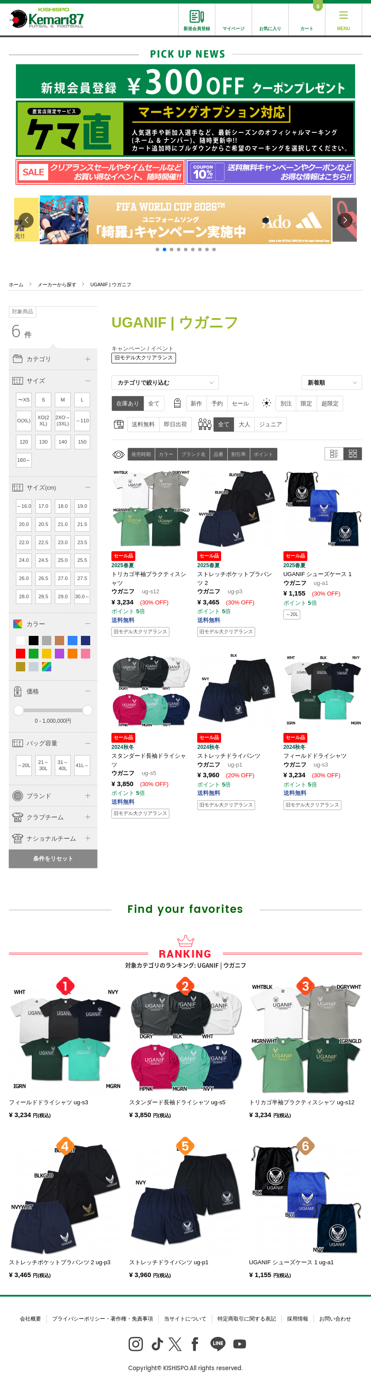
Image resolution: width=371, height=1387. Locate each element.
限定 (306, 403)
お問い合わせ (335, 1319)
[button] (157, 249)
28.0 (24, 596)
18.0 (63, 506)
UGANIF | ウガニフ (110, 284)
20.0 (24, 524)
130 (43, 441)
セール (240, 403)
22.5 (43, 542)
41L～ (82, 765)
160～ (24, 460)
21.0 (63, 524)
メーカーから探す (57, 284)
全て (154, 403)
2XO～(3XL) (62, 420)
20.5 (43, 524)
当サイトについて (185, 1319)
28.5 (43, 596)
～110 (82, 420)
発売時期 (141, 454)
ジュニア (270, 424)
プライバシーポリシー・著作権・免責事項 (102, 1319)
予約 (217, 403)
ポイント (263, 454)
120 (24, 441)
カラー (166, 454)
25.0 (63, 560)
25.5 (82, 560)
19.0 (82, 506)
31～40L (62, 765)
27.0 (63, 578)
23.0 (63, 542)
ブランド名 (193, 454)
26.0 (24, 578)
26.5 (43, 578)
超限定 (330, 403)
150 (82, 441)
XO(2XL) (44, 420)
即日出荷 (175, 424)
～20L (24, 765)
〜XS (24, 399)
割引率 (238, 454)
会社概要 (30, 1319)
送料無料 (143, 424)
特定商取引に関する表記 (247, 1319)
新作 (196, 403)
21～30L (43, 765)
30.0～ (82, 596)
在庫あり (127, 403)
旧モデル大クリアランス (144, 358)
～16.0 (23, 506)
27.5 (82, 578)
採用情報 (297, 1319)
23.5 (82, 542)
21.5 (82, 524)
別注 (286, 403)
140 (63, 441)
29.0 (63, 596)
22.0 (24, 542)
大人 (244, 424)
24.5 (43, 560)
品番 (218, 454)
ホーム (16, 284)
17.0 (43, 506)
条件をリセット (53, 858)
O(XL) (24, 420)
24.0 (24, 560)
